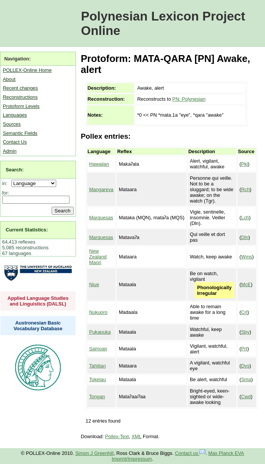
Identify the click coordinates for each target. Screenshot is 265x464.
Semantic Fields (20, 133)
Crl (244, 312)
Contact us (190, 453)
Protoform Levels (21, 106)
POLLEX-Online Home (27, 70)
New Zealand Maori (98, 256)
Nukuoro (98, 312)
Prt (244, 349)
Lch (245, 217)
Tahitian (97, 366)
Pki (244, 164)
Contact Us (15, 142)
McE (246, 284)
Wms (246, 257)
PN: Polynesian (189, 99)
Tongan (97, 396)
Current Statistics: (27, 230)
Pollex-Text (117, 436)
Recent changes (20, 88)
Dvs (245, 366)
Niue (94, 284)
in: (6, 183)
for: (5, 193)
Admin (9, 151)
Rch (245, 189)
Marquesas (101, 217)
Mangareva (101, 189)
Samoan (98, 349)
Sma (246, 379)
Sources (12, 124)
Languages (15, 115)
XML (137, 436)
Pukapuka (100, 332)
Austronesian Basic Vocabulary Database (38, 325)
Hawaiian (99, 164)
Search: (15, 170)
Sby (245, 332)
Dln (244, 237)
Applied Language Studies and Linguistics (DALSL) (38, 301)
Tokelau (97, 379)
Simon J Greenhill (94, 453)
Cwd (246, 396)
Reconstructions (20, 97)
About (9, 79)
